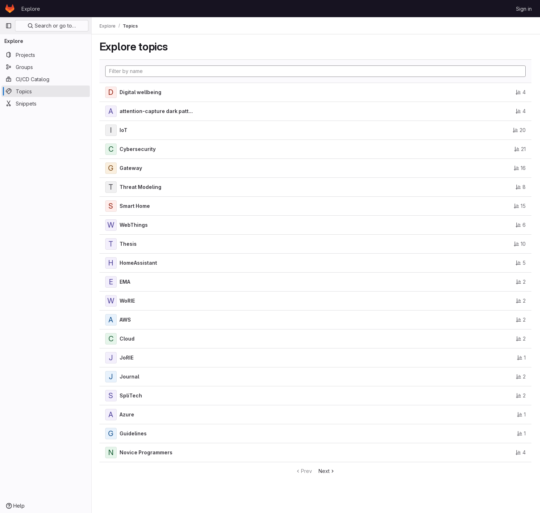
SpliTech (131, 395)
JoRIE (127, 358)
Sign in (524, 9)
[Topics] (45, 91)
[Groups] (45, 67)
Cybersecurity (138, 149)
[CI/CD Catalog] (45, 79)
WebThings (134, 225)
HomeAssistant (139, 263)
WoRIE (128, 301)
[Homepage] (10, 8)
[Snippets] (45, 103)
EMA (125, 282)
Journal (130, 376)
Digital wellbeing (141, 92)
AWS (126, 320)
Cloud (127, 339)
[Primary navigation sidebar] (8, 25)
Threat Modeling (141, 187)
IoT (124, 130)
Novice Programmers (146, 452)
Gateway (131, 168)
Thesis (128, 244)
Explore (30, 9)
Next (327, 471)
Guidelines (133, 433)
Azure (127, 414)
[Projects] (45, 54)
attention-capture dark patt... (157, 111)
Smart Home (135, 206)
